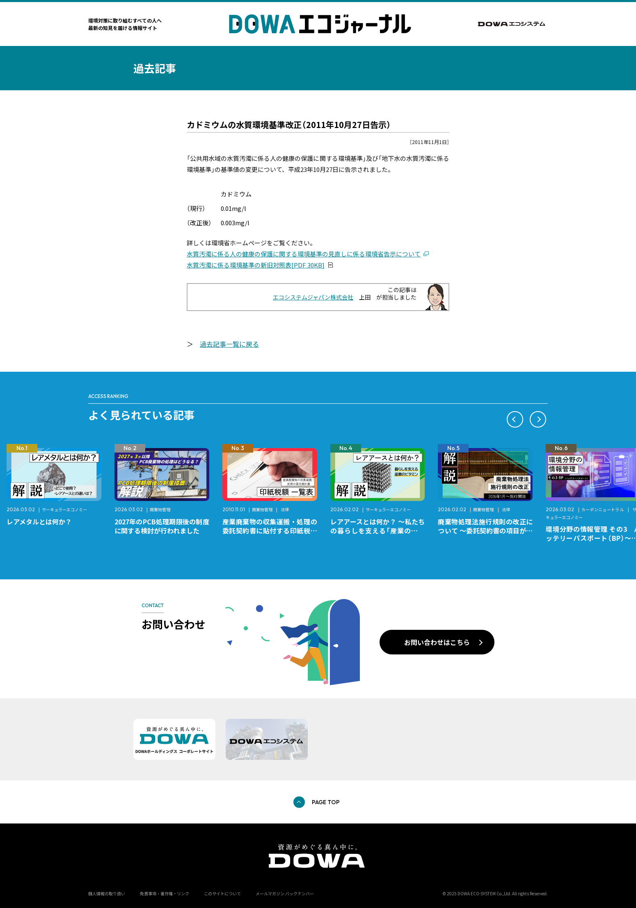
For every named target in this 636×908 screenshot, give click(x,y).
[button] (515, 419)
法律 (285, 509)
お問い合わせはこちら (437, 642)
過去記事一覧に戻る (229, 344)
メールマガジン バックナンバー (285, 893)
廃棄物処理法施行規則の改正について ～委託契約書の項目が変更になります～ (485, 530)
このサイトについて (222, 893)
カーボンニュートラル (602, 509)
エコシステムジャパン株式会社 (313, 297)
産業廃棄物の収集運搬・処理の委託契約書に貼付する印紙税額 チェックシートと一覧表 (273, 530)
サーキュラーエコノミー (64, 509)
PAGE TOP (326, 802)
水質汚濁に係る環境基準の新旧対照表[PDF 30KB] (256, 265)
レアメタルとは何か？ (39, 521)
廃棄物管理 (160, 509)
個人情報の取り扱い (106, 893)
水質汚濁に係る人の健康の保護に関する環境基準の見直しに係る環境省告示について (304, 253)
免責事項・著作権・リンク (164, 893)
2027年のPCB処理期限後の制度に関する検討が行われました (161, 526)
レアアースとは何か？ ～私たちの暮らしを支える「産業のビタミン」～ (377, 530)
